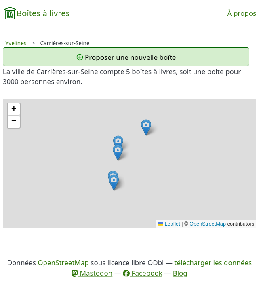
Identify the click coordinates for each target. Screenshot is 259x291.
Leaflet (169, 224)
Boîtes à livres (43, 13)
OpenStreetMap (208, 224)
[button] (118, 143)
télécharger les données (213, 262)
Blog (180, 273)
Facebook (142, 273)
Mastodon (92, 273)
